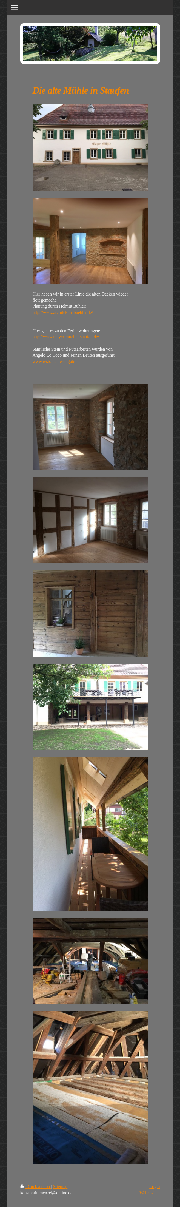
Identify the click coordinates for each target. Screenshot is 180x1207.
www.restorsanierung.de (54, 361)
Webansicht (149, 1193)
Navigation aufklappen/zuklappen (89, 7)
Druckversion (35, 1186)
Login (154, 1186)
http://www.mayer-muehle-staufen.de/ (66, 336)
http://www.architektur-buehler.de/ (63, 312)
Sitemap (60, 1186)
